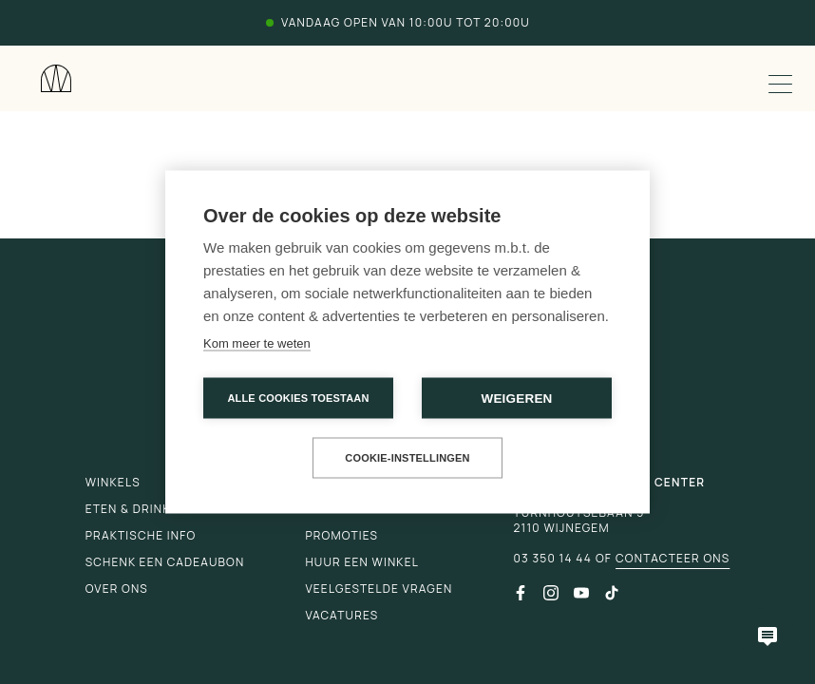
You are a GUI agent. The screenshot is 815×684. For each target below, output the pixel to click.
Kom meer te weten (257, 343)
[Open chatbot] (767, 636)
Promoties (341, 535)
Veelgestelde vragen (378, 588)
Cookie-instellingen (407, 458)
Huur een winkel (362, 562)
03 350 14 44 (552, 558)
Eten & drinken (136, 509)
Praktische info (141, 535)
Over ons (116, 588)
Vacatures (341, 615)
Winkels (113, 482)
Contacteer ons (673, 558)
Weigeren (516, 398)
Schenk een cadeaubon (165, 562)
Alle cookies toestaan (298, 398)
